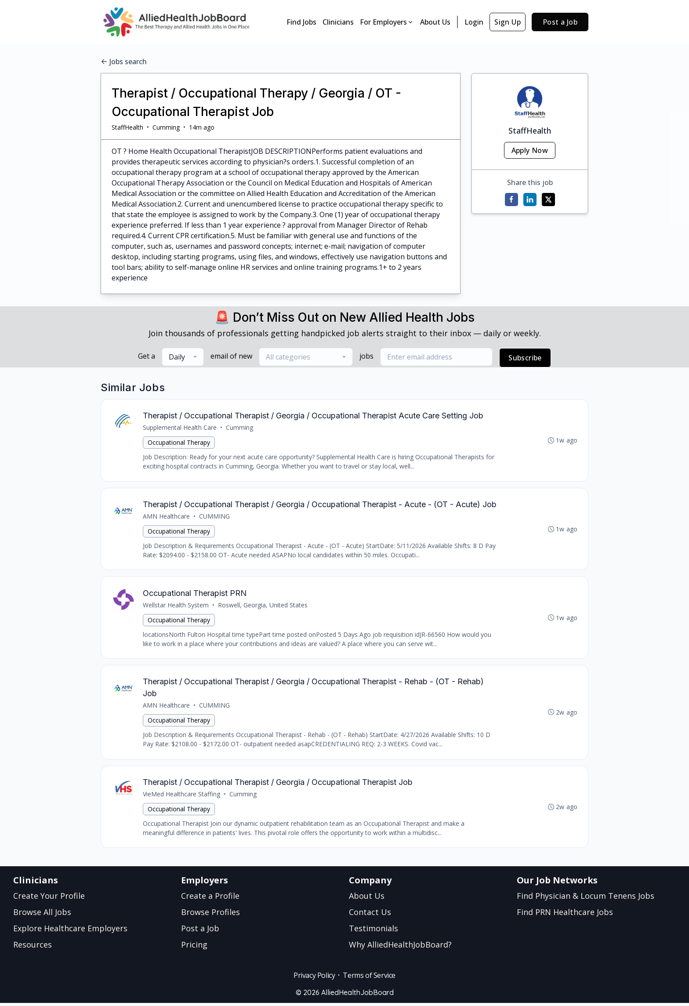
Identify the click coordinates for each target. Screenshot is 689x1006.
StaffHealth (127, 127)
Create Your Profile (49, 898)
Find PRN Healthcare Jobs (565, 915)
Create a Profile (210, 898)
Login (473, 22)
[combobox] (182, 357)
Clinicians (338, 22)
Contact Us (370, 915)
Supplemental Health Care (180, 428)
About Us (435, 22)
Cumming (166, 127)
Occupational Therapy (179, 443)
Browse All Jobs (42, 915)
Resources (32, 947)
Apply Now (529, 150)
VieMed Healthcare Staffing (182, 796)
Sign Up (507, 22)
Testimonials (373, 931)
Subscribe (525, 358)
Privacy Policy (314, 978)
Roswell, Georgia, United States (263, 606)
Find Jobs (301, 22)
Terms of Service (369, 978)
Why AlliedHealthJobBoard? (400, 947)
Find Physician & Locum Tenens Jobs (585, 898)
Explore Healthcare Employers (70, 931)
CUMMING (214, 517)
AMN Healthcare (166, 517)
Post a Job (560, 22)
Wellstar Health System (176, 606)
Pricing (194, 947)
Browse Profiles (210, 915)
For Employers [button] (387, 22)
